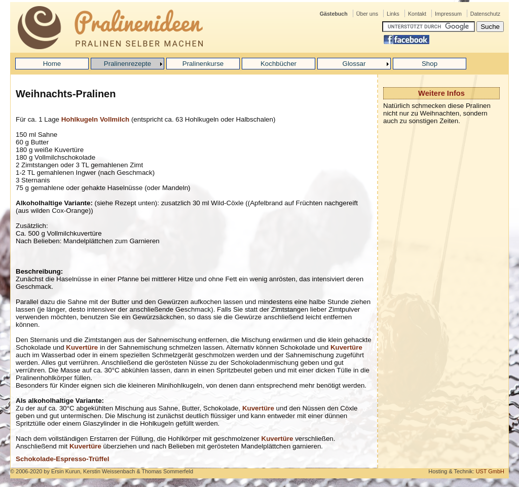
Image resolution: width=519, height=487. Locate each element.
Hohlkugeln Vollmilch (95, 119)
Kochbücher (278, 63)
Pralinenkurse (203, 63)
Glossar (354, 63)
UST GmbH (490, 471)
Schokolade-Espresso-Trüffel (62, 459)
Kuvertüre (82, 347)
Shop (429, 63)
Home (52, 63)
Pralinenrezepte (127, 63)
